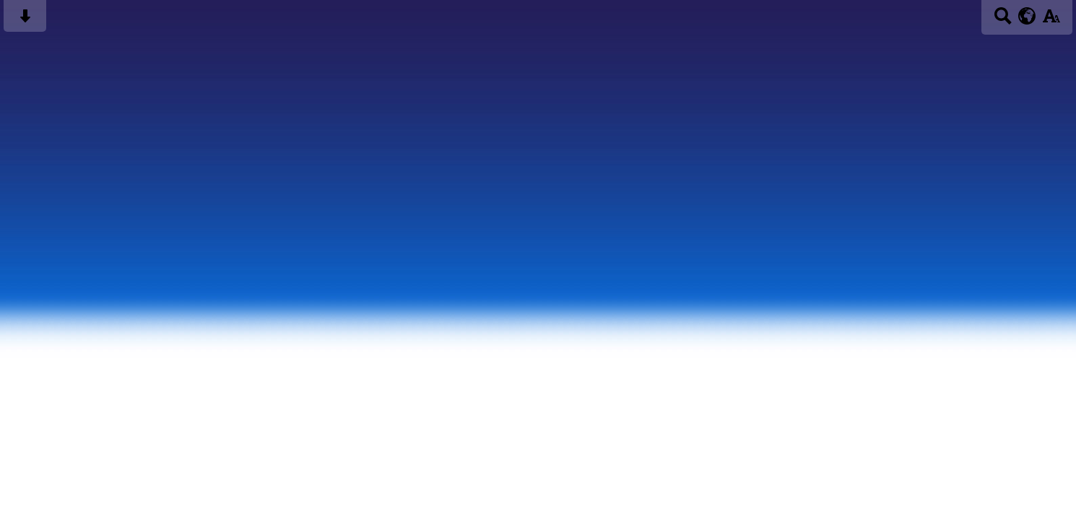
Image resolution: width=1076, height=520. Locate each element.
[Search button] (1002, 20)
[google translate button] (1027, 16)
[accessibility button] (1051, 20)
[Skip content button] (24, 20)
